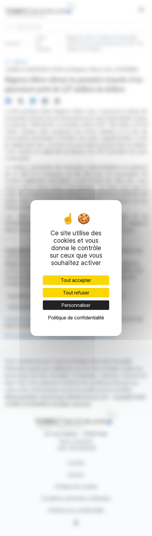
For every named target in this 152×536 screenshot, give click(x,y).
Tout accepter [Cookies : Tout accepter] (76, 280)
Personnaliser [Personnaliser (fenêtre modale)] (75, 305)
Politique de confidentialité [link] (76, 318)
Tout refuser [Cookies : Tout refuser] (76, 293)
